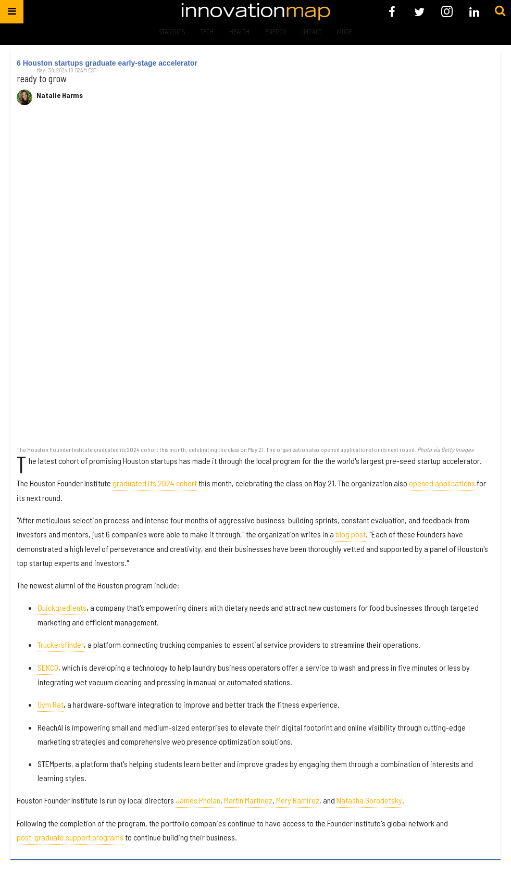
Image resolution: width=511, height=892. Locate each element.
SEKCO (48, 667)
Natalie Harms (59, 95)
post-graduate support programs (70, 837)
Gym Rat (51, 704)
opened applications (442, 483)
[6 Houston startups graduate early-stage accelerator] (255, 281)
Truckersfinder (61, 644)
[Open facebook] (392, 12)
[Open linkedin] (474, 12)
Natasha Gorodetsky (369, 800)
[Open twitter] (419, 12)
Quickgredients (62, 607)
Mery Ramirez (297, 800)
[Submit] (500, 11)
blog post (350, 534)
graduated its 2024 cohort (155, 483)
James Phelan (198, 800)
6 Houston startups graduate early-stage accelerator (107, 63)
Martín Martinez (248, 800)
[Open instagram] (446, 12)
